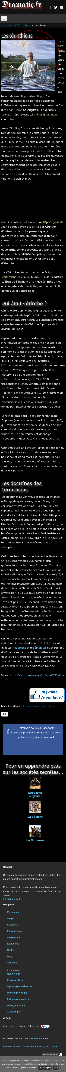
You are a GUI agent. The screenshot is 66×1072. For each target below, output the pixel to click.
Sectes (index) (24, 25)
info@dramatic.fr (12, 899)
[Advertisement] (33, 199)
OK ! (56, 1068)
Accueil (4, 25)
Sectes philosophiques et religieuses (40, 706)
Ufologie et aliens (16, 1005)
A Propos (12, 962)
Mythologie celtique (17, 992)
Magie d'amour (15, 931)
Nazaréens (19, 647)
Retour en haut (50, 1054)
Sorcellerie (12, 924)
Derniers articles (11, 1046)
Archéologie (13, 1011)
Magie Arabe (13, 937)
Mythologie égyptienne (19, 999)
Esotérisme (13, 943)
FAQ (54, 1046)
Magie (10, 918)
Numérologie (14, 973)
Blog (9, 956)
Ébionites (40, 647)
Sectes (12, 25)
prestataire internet (39, 1038)
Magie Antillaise (15, 980)
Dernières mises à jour (36, 1046)
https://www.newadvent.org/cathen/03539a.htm (37, 675)
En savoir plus (45, 1068)
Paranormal (13, 912)
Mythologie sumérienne (19, 986)
